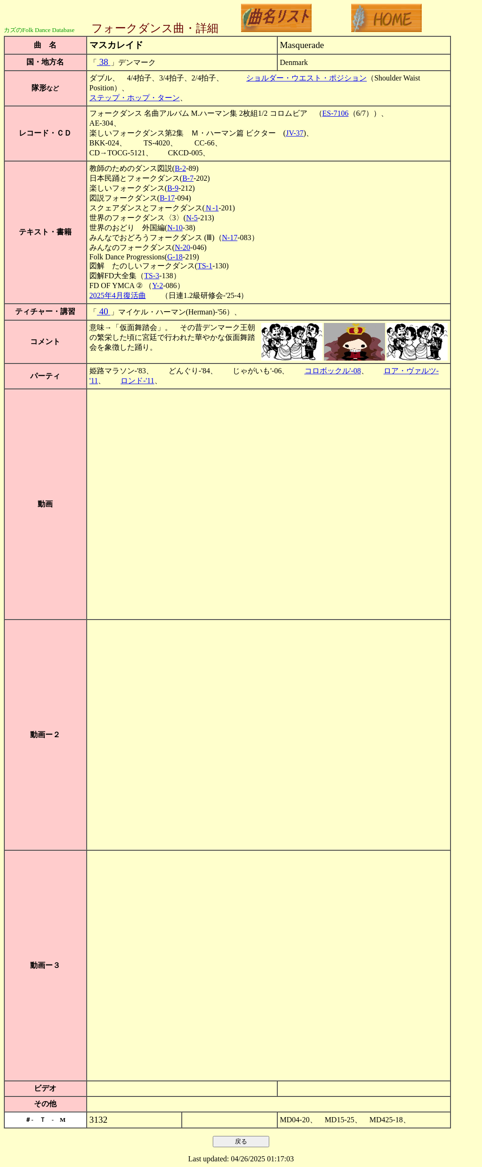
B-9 (172, 188)
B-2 (180, 168)
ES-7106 (335, 113)
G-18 (175, 257)
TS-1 (204, 266)
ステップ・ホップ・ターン (134, 98)
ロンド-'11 (137, 381)
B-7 (187, 178)
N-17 (230, 237)
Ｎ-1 (211, 208)
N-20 (182, 247)
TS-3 (151, 276)
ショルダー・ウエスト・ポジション (306, 78)
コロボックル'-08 (333, 371)
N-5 (192, 218)
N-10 (175, 228)
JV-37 (295, 133)
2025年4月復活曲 (117, 295)
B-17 (167, 198)
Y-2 (157, 286)
